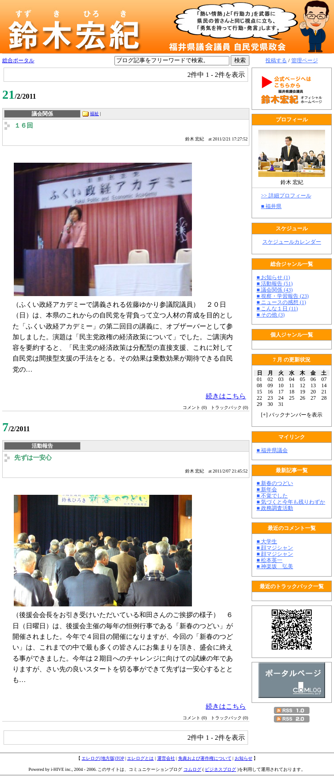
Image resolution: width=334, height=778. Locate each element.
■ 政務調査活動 (275, 508)
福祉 (94, 113)
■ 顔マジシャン (275, 548)
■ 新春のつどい (275, 483)
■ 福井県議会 (272, 450)
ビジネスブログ (220, 769)
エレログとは (140, 758)
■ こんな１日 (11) (277, 308)
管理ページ (304, 60)
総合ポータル (18, 60)
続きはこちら (226, 396)
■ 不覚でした (272, 496)
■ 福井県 (271, 206)
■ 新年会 (267, 489)
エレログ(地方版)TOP (102, 758)
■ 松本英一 (269, 560)
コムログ (192, 769)
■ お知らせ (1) (273, 277)
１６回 (23, 125)
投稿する (276, 60)
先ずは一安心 (33, 457)
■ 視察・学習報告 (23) (283, 296)
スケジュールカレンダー (291, 242)
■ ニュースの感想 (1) (281, 302)
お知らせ (244, 758)
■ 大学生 (267, 541)
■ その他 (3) (271, 315)
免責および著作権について (205, 758)
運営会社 (166, 758)
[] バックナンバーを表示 (291, 415)
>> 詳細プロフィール (286, 195)
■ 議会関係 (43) (275, 290)
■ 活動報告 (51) (275, 284)
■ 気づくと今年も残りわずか (291, 502)
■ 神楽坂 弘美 (275, 566)
